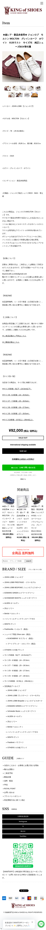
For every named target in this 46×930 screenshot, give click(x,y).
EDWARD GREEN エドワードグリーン (19, 593)
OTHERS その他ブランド (14, 650)
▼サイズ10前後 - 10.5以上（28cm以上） (18, 420)
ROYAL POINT (10, 789)
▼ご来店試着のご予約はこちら (14, 336)
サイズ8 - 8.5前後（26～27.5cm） (17, 671)
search (28, 561)
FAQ (6, 785)
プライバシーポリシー (12, 796)
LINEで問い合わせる (23, 468)
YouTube (23, 836)
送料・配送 (8, 781)
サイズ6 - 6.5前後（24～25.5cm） (17, 660)
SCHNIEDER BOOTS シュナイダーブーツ (20, 598)
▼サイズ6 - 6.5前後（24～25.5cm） (16, 395)
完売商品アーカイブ (12, 686)
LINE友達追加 (23, 816)
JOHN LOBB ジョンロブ (13, 577)
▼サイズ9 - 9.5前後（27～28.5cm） (16, 414)
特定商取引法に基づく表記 (14, 800)
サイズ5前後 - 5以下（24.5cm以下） (18, 655)
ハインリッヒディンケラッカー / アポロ (19, 619)
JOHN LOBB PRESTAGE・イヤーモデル (20, 582)
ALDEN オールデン (11, 603)
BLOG (23, 831)
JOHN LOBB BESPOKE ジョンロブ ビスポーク (22, 587)
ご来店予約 (8, 773)
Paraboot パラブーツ (15, 742)
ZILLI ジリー (9, 608)
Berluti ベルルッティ (12, 613)
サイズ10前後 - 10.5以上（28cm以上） (19, 681)
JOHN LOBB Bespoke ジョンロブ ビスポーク (25, 701)
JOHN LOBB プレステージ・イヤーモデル (23, 695)
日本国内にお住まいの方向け (23, 459)
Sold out (23, 451)
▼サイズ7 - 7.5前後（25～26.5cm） (16, 401)
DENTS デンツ (10, 624)
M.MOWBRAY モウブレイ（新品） (20, 638)
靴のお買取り (9, 769)
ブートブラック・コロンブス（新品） (22, 644)
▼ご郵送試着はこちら (10, 342)
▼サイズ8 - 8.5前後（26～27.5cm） (16, 407)
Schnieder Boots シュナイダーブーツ (21, 711)
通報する (23, 479)
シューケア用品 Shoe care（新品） (18, 634)
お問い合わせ (9, 792)
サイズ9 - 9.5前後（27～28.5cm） (17, 676)
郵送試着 (7, 777)
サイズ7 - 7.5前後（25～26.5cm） (17, 665)
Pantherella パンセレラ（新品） (16, 629)
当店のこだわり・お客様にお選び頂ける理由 (21, 765)
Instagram (23, 821)
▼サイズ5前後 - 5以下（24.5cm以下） (17, 389)
